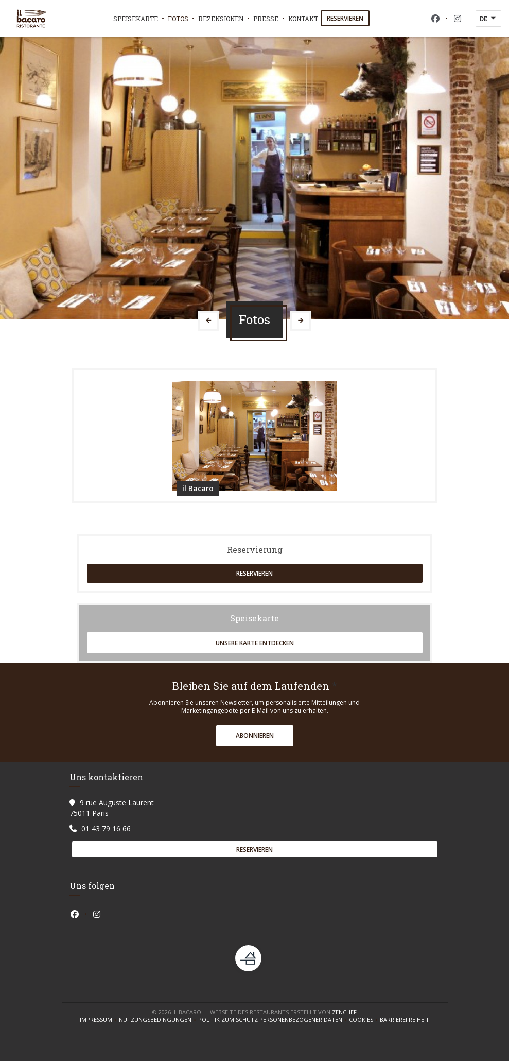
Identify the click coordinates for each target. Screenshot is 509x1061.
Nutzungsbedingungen (158, 1020)
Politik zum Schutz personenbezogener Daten (273, 1020)
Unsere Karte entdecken (255, 642)
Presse (265, 18)
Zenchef (344, 1012)
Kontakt (303, 18)
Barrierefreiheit (404, 1020)
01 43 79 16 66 (106, 828)
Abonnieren (255, 735)
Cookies (364, 1020)
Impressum (99, 1020)
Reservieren (345, 18)
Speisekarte (135, 18)
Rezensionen (220, 18)
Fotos (178, 18)
